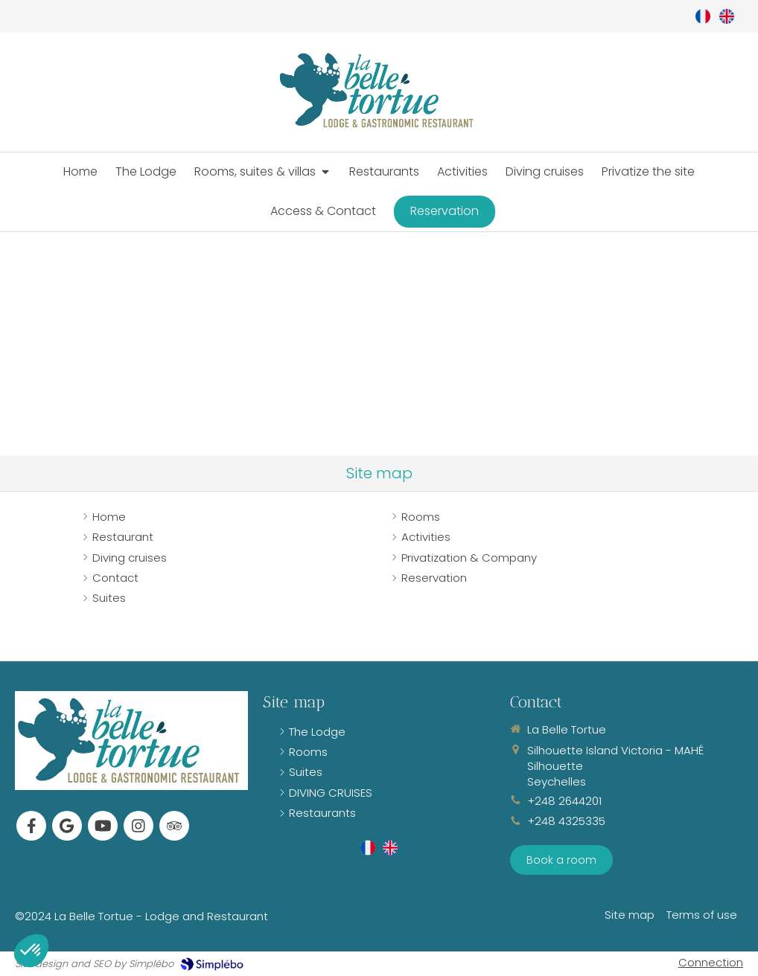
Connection (710, 962)
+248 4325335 (566, 821)
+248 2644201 (564, 801)
